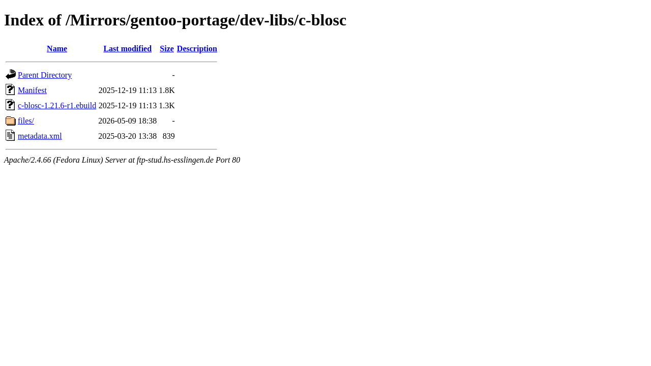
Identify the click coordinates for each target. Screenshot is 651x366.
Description (197, 48)
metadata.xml (40, 136)
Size (167, 48)
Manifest (32, 90)
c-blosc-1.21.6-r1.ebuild (57, 105)
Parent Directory (45, 75)
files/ (26, 120)
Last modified (127, 48)
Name (57, 48)
